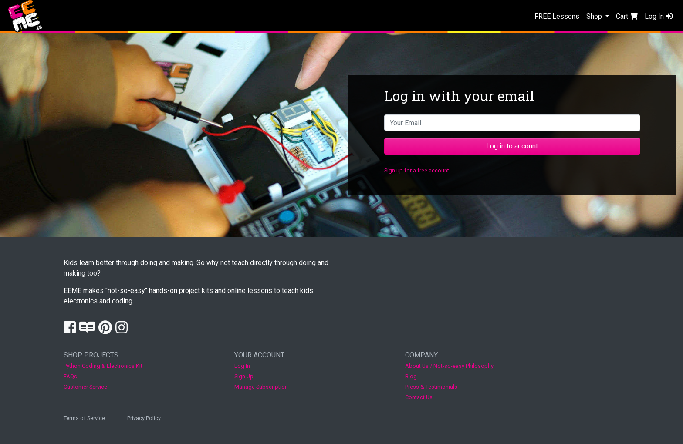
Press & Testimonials (431, 386)
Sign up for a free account (416, 170)
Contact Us (419, 397)
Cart (627, 16)
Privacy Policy (144, 418)
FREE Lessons (556, 16)
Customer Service (85, 386)
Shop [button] (595, 16)
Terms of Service (84, 418)
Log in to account (512, 146)
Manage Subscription (261, 386)
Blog (411, 376)
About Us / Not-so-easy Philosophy (449, 366)
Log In (659, 16)
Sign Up (244, 376)
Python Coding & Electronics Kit (103, 366)
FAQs (70, 376)
